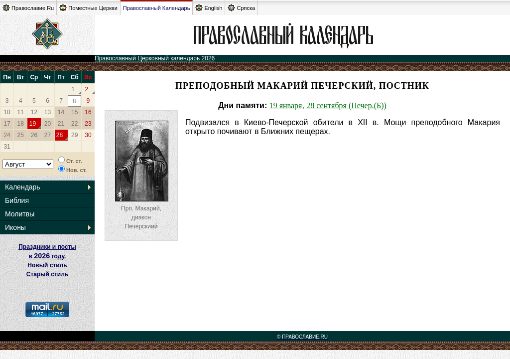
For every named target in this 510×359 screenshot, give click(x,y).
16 (88, 112)
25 (20, 135)
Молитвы (19, 214)
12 (34, 112)
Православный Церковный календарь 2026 (155, 58)
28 (59, 135)
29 (74, 135)
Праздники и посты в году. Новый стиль (47, 256)
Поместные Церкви (88, 7)
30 (88, 135)
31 (6, 146)
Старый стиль (47, 274)
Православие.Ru (28, 7)
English (208, 7)
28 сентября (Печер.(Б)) (346, 105)
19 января (285, 105)
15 (74, 112)
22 (74, 123)
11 (20, 112)
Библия (17, 200)
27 (47, 135)
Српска (241, 7)
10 (6, 112)
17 (6, 123)
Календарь (22, 187)
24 (6, 135)
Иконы (15, 227)
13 (47, 112)
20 (47, 123)
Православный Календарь (156, 8)
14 (61, 112)
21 (61, 123)
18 (20, 123)
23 (88, 123)
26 (34, 135)
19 (32, 123)
